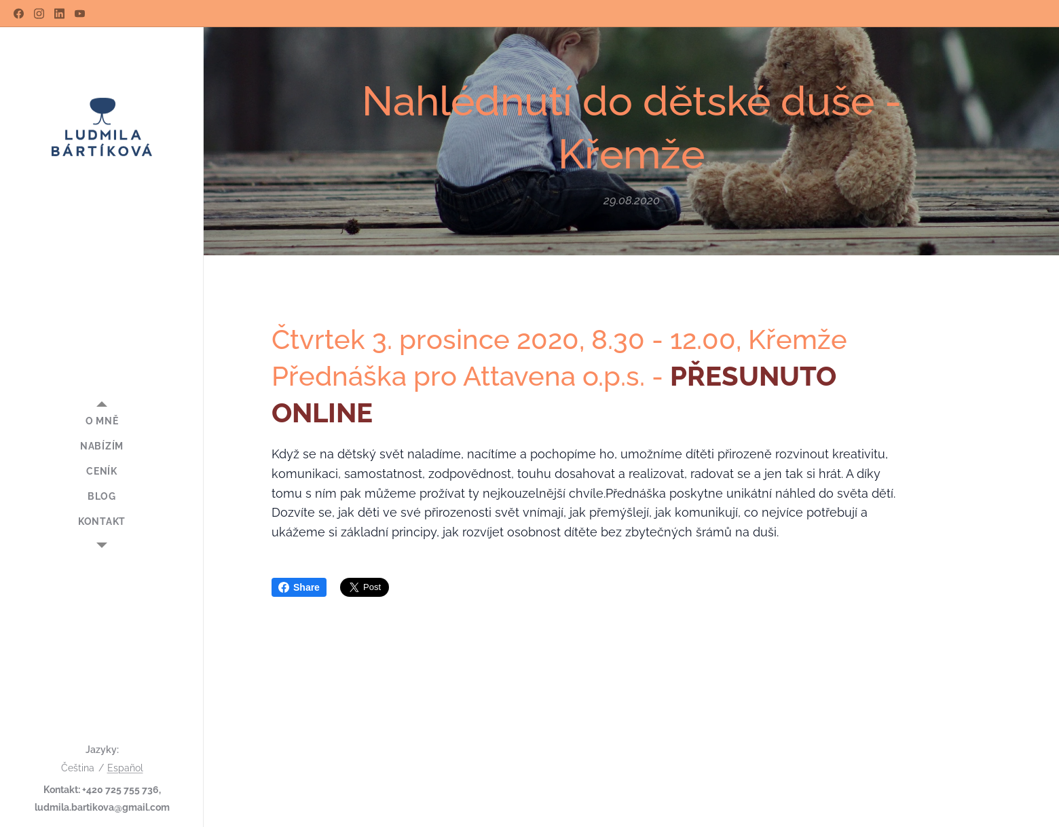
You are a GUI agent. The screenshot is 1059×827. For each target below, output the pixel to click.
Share (299, 587)
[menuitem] (102, 421)
